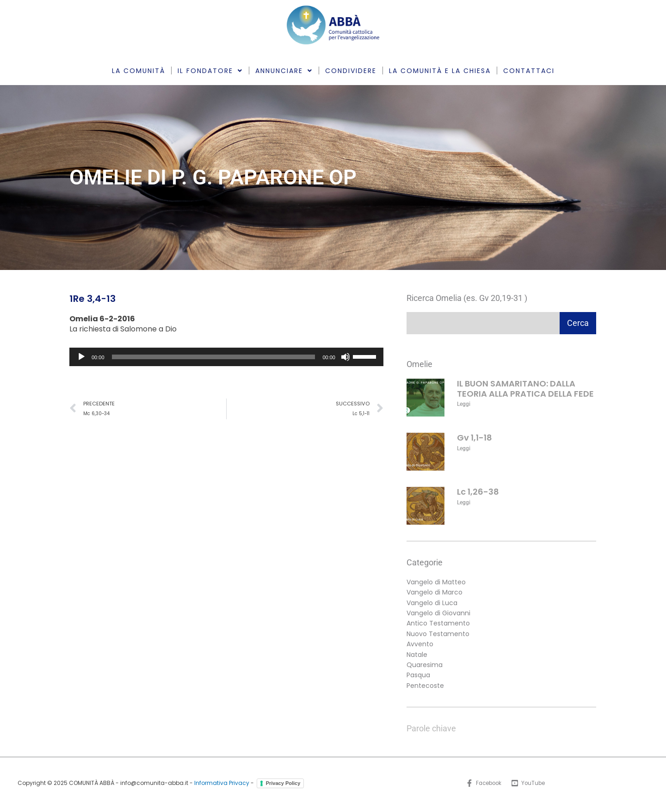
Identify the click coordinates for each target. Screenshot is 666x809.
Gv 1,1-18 (474, 437)
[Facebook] (483, 783)
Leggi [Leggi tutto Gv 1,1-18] (463, 448)
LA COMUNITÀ (138, 70)
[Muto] (345, 357)
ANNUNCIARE (284, 71)
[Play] (81, 357)
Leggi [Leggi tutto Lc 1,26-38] (463, 502)
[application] (226, 357)
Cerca (578, 323)
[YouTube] (529, 783)
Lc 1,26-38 (478, 491)
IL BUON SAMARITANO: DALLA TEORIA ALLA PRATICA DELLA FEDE (525, 388)
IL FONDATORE (210, 71)
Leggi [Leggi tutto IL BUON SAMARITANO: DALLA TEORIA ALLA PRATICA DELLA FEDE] (463, 404)
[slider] (213, 357)
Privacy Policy (283, 783)
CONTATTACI (529, 70)
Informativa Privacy (221, 783)
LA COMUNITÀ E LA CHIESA (440, 70)
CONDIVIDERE (350, 70)
